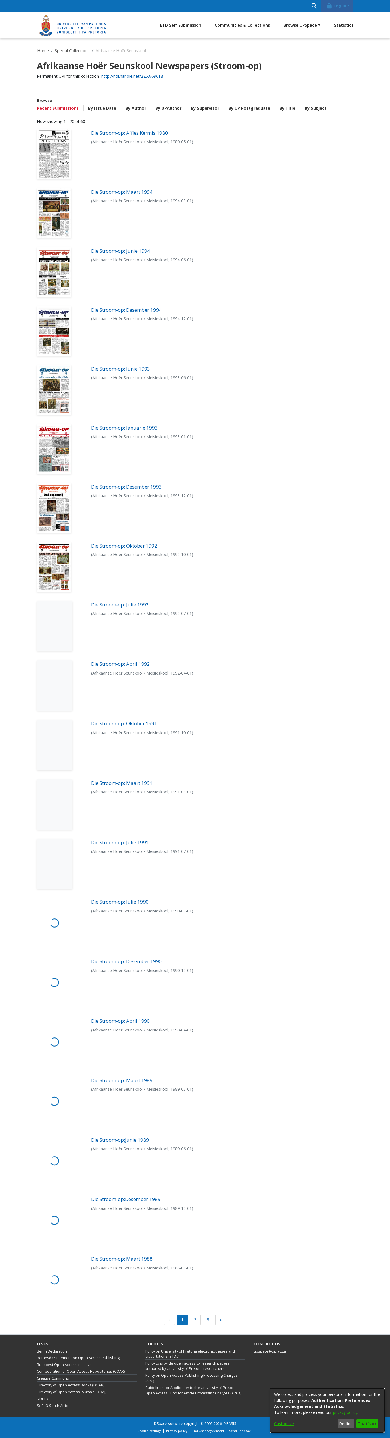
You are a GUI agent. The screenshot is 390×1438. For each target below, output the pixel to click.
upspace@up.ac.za (270, 1351)
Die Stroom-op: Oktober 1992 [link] (124, 545)
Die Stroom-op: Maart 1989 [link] (122, 1080)
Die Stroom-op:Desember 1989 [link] (126, 1199)
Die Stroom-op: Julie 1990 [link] (120, 901)
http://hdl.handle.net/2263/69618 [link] (132, 76)
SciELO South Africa (53, 1405)
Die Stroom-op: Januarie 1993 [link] (124, 427)
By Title (287, 108)
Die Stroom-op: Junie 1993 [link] (120, 368)
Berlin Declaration (52, 1351)
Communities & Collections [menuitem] (242, 25)
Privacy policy (176, 1431)
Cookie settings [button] (149, 1431)
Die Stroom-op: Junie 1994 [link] (120, 251)
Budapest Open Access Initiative (64, 1364)
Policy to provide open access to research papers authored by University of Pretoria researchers (187, 1366)
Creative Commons (53, 1378)
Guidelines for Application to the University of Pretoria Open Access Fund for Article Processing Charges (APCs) (193, 1390)
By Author (136, 108)
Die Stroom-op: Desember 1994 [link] (126, 310)
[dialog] (327, 1410)
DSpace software (168, 1423)
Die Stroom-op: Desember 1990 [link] (126, 961)
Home (43, 50)
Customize (284, 1423)
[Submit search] (314, 6)
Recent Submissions (58, 108)
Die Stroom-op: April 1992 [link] (120, 664)
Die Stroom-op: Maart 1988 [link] (122, 1258)
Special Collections (72, 50)
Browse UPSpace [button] (300, 25)
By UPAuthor (168, 108)
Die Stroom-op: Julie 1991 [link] (120, 842)
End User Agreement (208, 1431)
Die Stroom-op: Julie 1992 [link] (120, 604)
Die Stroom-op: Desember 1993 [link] (126, 486)
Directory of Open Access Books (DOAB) (70, 1385)
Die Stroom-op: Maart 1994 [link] (122, 192)
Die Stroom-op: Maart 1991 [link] (122, 783)
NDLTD (42, 1398)
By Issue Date (102, 108)
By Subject (315, 108)
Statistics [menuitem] (343, 25)
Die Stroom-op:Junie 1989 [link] (120, 1140)
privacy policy (345, 1412)
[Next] (220, 1320)
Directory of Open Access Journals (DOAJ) (71, 1392)
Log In (336, 6)
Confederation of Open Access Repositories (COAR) (81, 1371)
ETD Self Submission (180, 25)
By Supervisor (205, 108)
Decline (346, 1423)
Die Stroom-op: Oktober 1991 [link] (124, 723)
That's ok (367, 1423)
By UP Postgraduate (249, 108)
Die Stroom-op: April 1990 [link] (120, 1021)
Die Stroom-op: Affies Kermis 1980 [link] (129, 133)
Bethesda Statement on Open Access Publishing (78, 1357)
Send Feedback (240, 1431)
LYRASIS (229, 1423)
